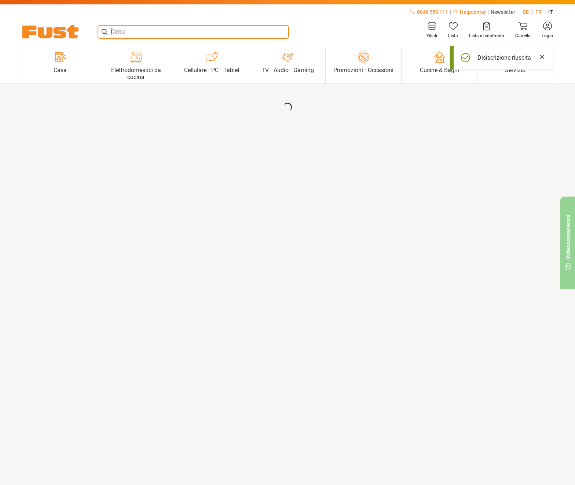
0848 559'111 (429, 12)
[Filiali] (431, 30)
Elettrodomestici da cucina (136, 66)
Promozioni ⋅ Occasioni (363, 62)
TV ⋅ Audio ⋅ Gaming (287, 62)
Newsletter (503, 12)
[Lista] (453, 30)
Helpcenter (469, 12)
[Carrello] (523, 30)
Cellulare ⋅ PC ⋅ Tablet (211, 62)
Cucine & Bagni (439, 62)
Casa (60, 62)
